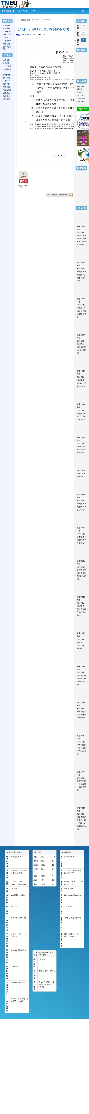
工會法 (5, 38)
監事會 (79, 92)
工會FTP (6, 81)
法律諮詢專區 (7, 70)
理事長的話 (7, 35)
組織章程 (80, 86)
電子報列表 (46, 20)
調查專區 (6, 93)
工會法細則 (7, 41)
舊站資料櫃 (81, 101)
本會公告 (6, 60)
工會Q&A (6, 32)
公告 (18, 34)
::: (39, 9)
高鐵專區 (6, 96)
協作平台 (6, 84)
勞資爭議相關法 (7, 48)
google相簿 (7, 75)
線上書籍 (6, 87)
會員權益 (6, 63)
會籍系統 (6, 78)
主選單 (34, 11)
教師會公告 (28, 34)
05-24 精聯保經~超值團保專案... (59, 195)
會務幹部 (6, 29)
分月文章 (35, 20)
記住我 (77, 42)
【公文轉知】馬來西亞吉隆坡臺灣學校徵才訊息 (42, 29)
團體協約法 (7, 44)
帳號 (78, 27)
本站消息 (25, 20)
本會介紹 (6, 25)
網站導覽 (6, 99)
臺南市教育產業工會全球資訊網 (15, 11)
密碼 (78, 34)
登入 (83, 11)
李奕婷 (22, 34)
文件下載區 (7, 66)
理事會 (79, 89)
